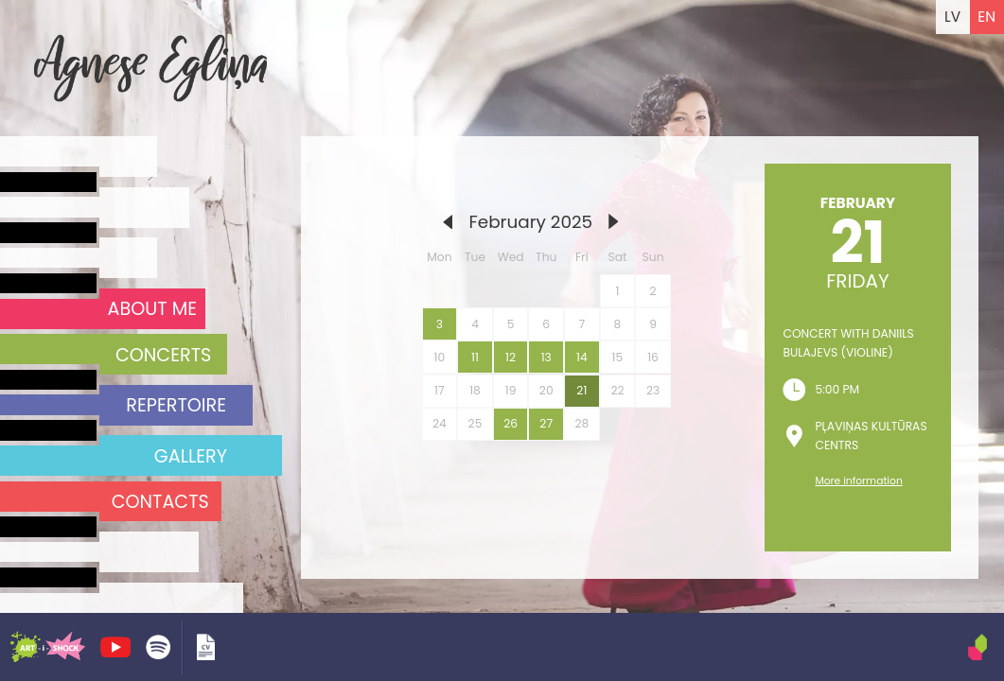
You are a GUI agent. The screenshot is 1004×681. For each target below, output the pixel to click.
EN (986, 16)
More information (858, 481)
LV (952, 16)
